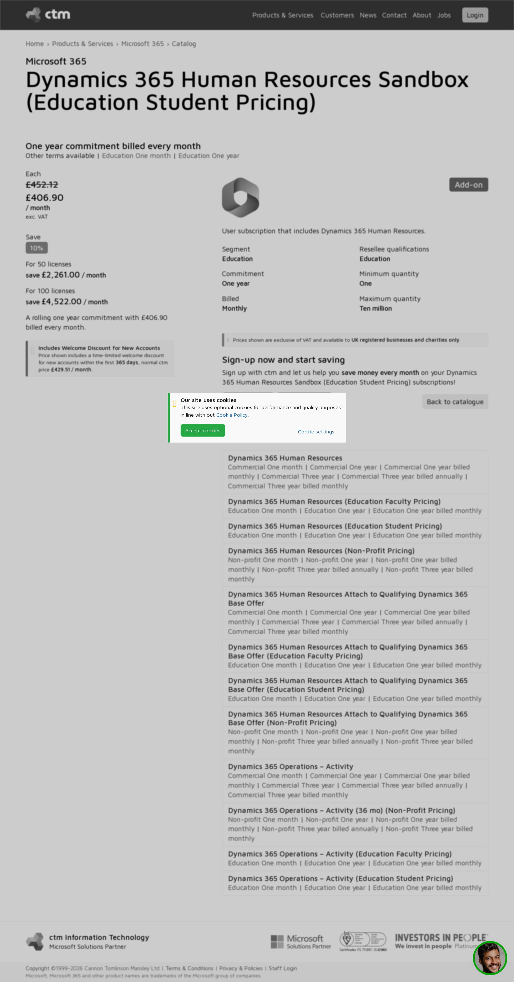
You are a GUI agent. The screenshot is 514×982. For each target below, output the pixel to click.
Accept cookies (203, 430)
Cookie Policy (232, 415)
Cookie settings (316, 431)
